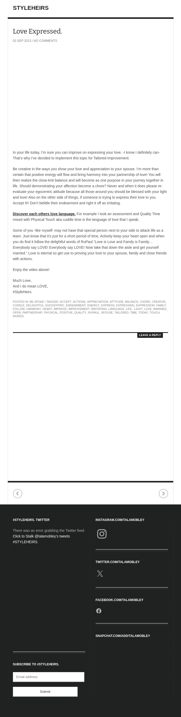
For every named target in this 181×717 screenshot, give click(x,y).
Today (143, 312)
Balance (131, 301)
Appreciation (97, 301)
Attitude (116, 301)
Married (160, 308)
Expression (145, 305)
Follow (19, 308)
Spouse (107, 312)
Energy (93, 305)
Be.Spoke (37, 301)
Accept (65, 301)
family (161, 305)
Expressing (125, 305)
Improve (60, 308)
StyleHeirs (31, 8)
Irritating (99, 308)
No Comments (45, 41)
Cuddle (19, 305)
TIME (133, 312)
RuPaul (94, 312)
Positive (66, 312)
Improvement (79, 308)
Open (17, 312)
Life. (129, 308)
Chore (145, 301)
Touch (154, 312)
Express (108, 305)
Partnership (32, 312)
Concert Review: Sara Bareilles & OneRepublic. (17, 493)
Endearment (76, 305)
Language (116, 308)
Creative (159, 301)
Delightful (35, 305)
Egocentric (54, 305)
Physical (51, 312)
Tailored (122, 312)
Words (18, 316)
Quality (80, 312)
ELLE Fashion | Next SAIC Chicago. (163, 493)
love (148, 308)
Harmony (33, 308)
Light (138, 308)
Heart (47, 308)
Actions (79, 301)
